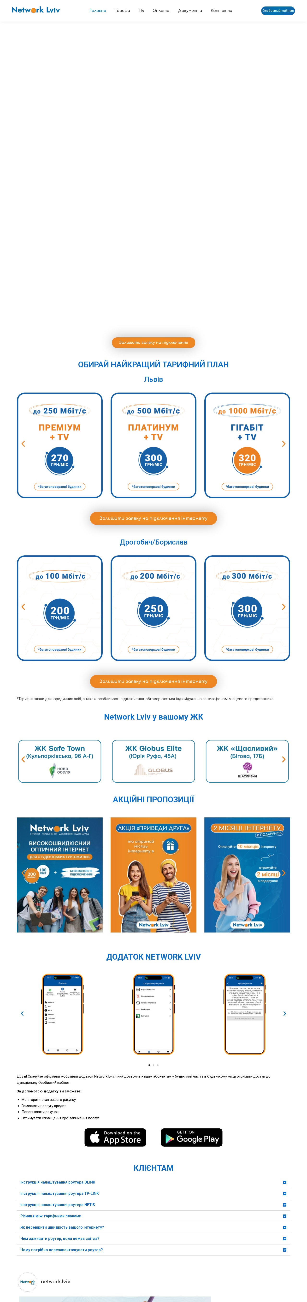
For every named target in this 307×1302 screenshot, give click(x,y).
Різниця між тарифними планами (50, 1016)
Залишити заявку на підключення (153, 143)
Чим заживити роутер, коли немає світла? (60, 1039)
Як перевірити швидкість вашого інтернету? (62, 1028)
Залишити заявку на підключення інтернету (153, 319)
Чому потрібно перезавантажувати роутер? (61, 1050)
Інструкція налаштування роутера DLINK (57, 982)
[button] (23, 244)
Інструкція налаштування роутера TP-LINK (59, 994)
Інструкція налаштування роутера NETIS (57, 1005)
